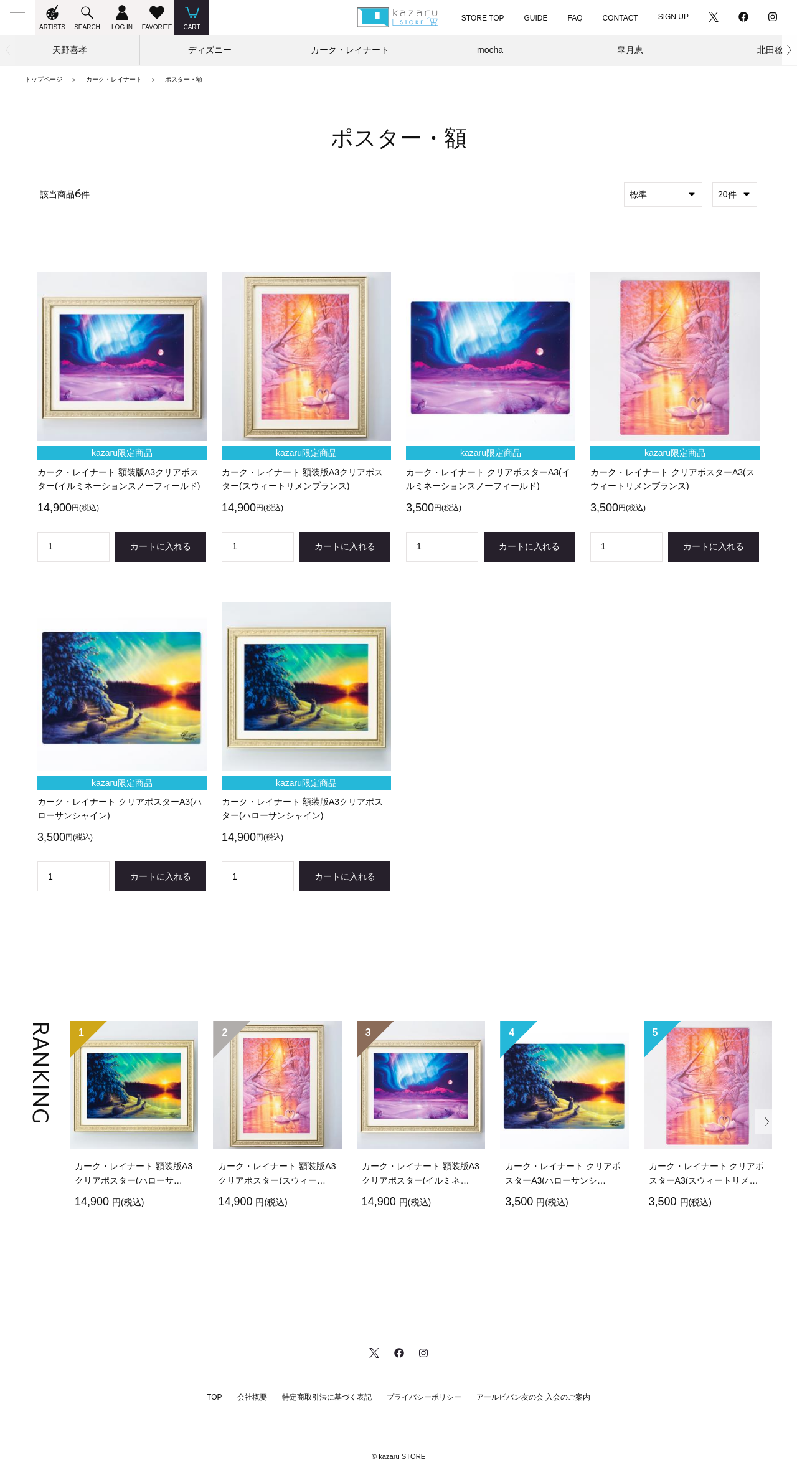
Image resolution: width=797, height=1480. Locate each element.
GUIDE (536, 18)
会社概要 (252, 1397)
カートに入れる (160, 546)
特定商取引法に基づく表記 (327, 1397)
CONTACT (620, 18)
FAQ (575, 18)
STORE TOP (482, 18)
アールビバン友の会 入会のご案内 (533, 1397)
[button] (789, 50)
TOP (214, 1397)
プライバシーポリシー (424, 1397)
